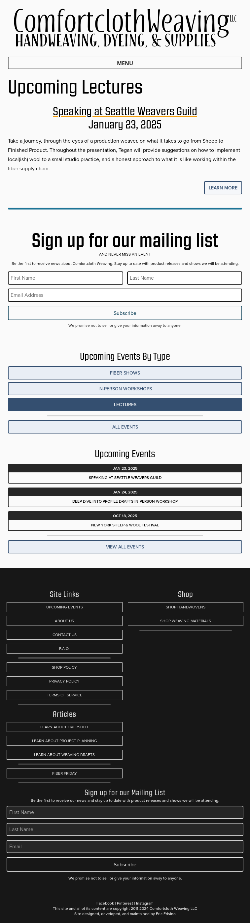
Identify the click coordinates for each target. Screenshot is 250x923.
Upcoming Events (64, 607)
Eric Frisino (166, 913)
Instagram (145, 903)
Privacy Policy (64, 681)
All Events (125, 427)
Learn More (223, 187)
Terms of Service (64, 695)
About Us (64, 621)
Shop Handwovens (185, 607)
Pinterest (125, 903)
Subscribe (125, 313)
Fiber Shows (125, 373)
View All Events (125, 547)
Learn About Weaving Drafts (64, 755)
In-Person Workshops (125, 388)
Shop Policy (64, 667)
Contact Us (65, 635)
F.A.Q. (64, 649)
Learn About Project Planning (64, 741)
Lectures (125, 404)
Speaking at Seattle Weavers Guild (125, 111)
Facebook (105, 903)
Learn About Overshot (64, 727)
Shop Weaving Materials (185, 621)
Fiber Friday (64, 773)
